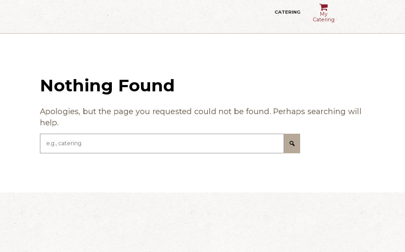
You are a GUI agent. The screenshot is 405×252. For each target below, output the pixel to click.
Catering (288, 16)
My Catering (323, 11)
